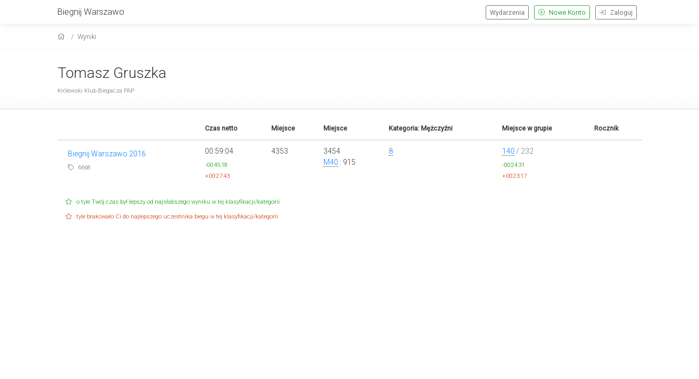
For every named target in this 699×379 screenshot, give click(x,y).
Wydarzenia (507, 12)
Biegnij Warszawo (90, 11)
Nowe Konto (562, 12)
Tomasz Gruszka (111, 73)
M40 (330, 162)
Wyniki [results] (86, 37)
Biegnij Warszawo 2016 (107, 153)
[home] (62, 37)
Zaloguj (616, 12)
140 (508, 151)
